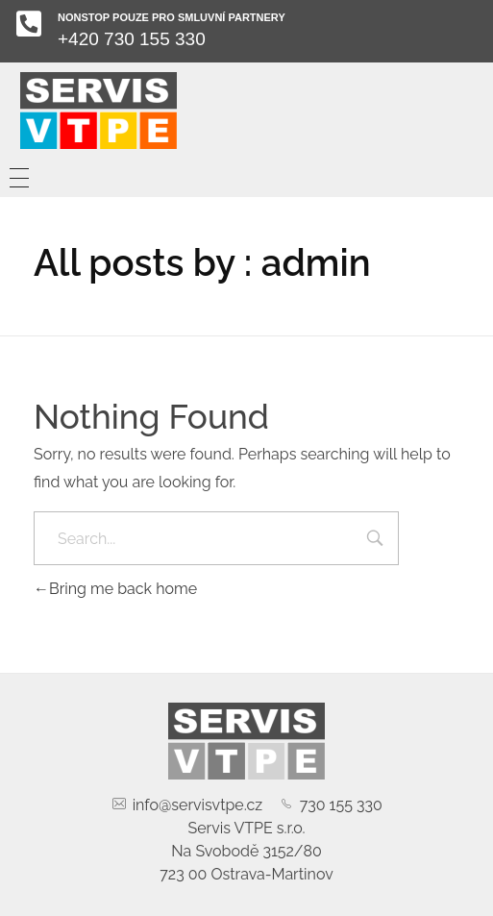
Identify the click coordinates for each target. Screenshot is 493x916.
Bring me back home (115, 589)
